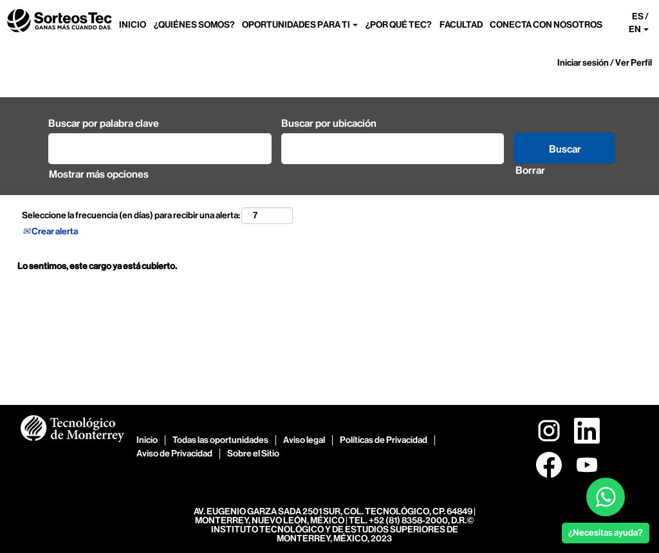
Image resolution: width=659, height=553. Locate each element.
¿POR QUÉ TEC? (399, 24)
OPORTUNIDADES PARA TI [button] (300, 24)
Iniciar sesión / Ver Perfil (604, 62)
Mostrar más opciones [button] (99, 174)
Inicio (147, 440)
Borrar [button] (530, 170)
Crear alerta (50, 231)
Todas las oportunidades (220, 440)
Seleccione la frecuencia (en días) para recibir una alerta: (131, 215)
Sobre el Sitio (253, 454)
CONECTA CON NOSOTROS (546, 24)
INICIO (132, 24)
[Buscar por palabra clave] (160, 148)
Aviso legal (304, 440)
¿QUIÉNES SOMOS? (194, 24)
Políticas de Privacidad (383, 440)
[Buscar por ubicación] (393, 148)
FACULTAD (461, 24)
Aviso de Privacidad (174, 454)
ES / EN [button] (639, 23)
